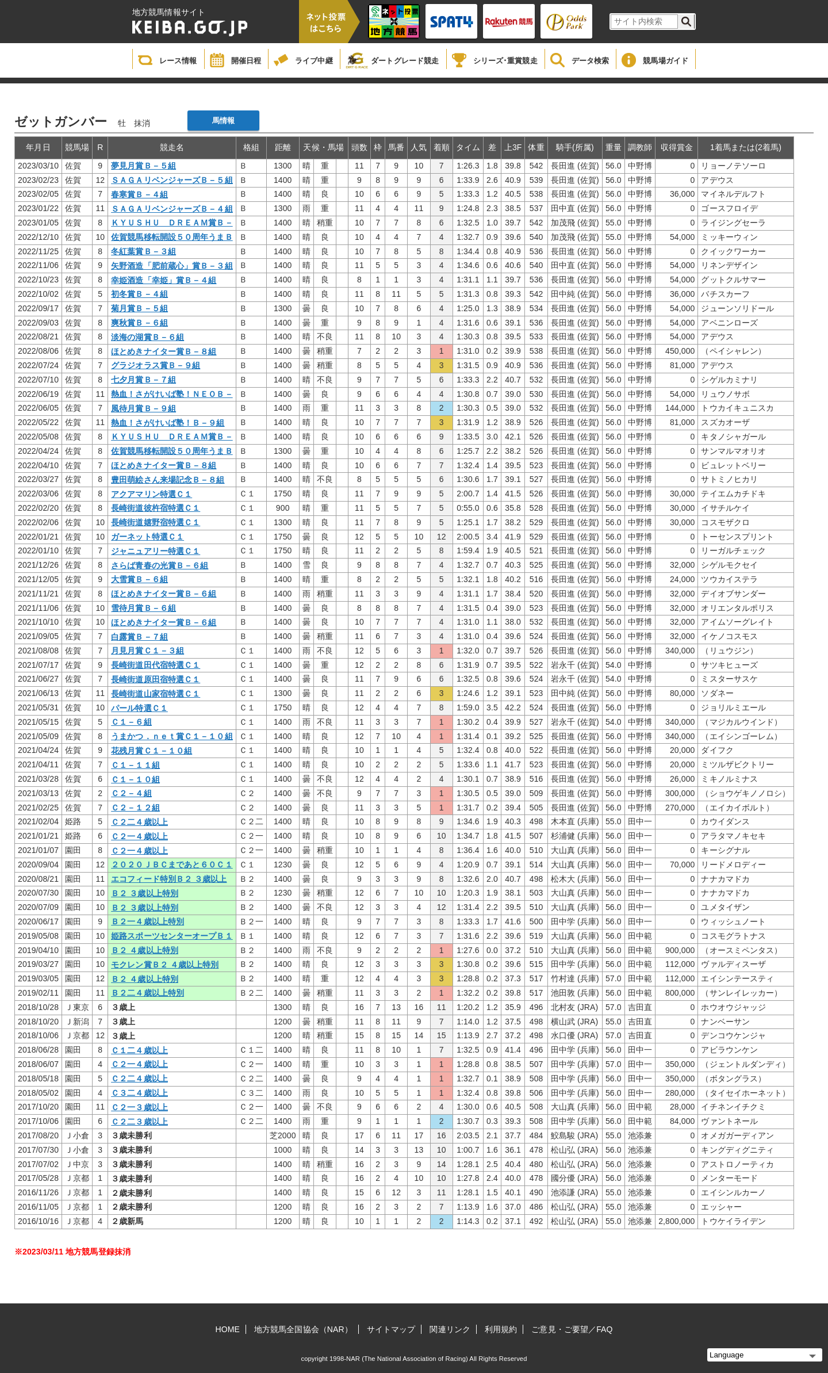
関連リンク (450, 1329)
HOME (228, 1329)
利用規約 (501, 1329)
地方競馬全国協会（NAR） (303, 1329)
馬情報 (223, 120)
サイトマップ (391, 1329)
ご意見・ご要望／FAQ (571, 1329)
